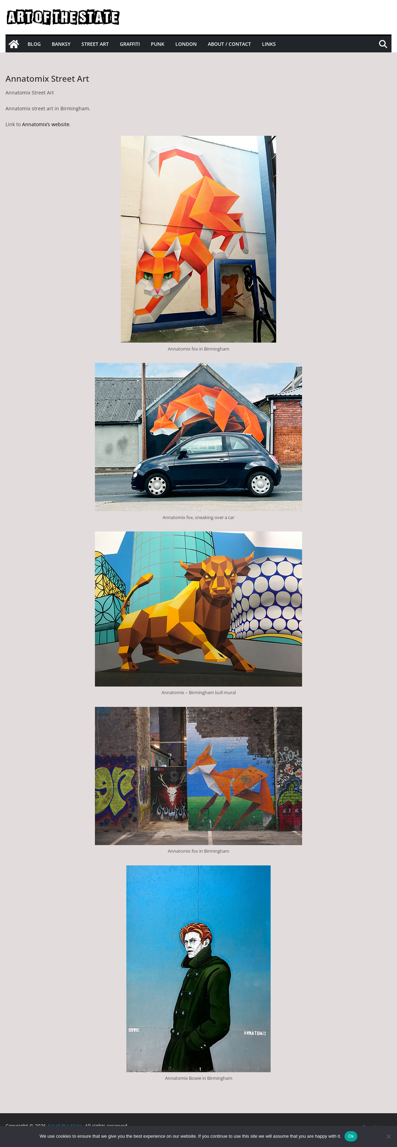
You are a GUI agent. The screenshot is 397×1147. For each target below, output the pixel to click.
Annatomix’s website (45, 124)
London (186, 44)
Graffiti (130, 44)
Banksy (61, 44)
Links (269, 44)
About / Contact (229, 44)
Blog (34, 44)
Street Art (95, 44)
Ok (351, 1136)
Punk (157, 44)
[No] (388, 1136)
